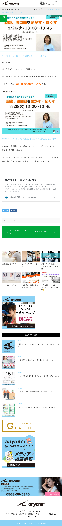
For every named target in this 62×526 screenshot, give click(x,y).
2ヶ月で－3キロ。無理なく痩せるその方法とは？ (35, 392)
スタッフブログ (56, 16)
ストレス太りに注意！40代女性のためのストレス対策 (50, 266)
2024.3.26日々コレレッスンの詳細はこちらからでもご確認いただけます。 (30, 139)
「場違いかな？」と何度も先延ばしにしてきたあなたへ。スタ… (38, 345)
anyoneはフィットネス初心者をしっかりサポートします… (38, 407)
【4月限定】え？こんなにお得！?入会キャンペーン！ (36, 360)
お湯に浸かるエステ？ (10, 264)
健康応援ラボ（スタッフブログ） (18, 9)
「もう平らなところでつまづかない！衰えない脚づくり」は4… (38, 377)
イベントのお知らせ (9, 285)
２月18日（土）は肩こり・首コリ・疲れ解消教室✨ (49, 287)
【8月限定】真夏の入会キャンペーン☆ (31, 286)
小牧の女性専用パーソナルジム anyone (35, 523)
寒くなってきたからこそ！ (29, 265)
